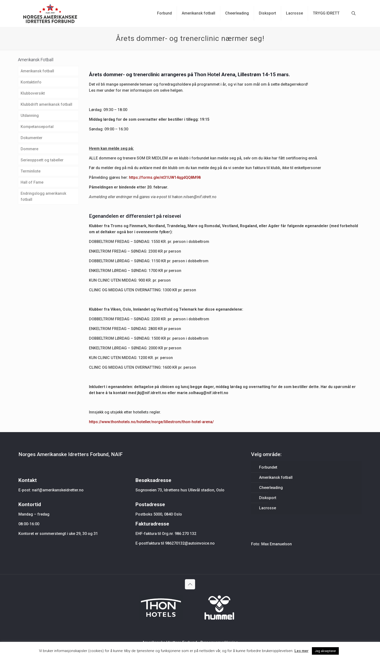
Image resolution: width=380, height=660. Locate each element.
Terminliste (30, 171)
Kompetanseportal (37, 126)
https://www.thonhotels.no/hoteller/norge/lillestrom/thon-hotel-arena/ (151, 422)
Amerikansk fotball (37, 71)
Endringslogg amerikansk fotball (43, 196)
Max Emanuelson (276, 544)
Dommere (29, 149)
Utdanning (30, 115)
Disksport (267, 497)
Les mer (301, 651)
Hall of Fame (32, 182)
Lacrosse (267, 508)
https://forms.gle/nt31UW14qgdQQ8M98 (165, 177)
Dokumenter (31, 137)
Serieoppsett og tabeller (42, 160)
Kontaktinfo (31, 82)
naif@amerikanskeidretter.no (58, 490)
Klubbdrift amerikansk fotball (46, 104)
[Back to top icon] (190, 584)
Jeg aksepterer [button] (325, 651)
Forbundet (268, 467)
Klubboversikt (33, 93)
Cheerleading (271, 487)
